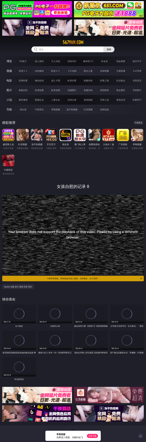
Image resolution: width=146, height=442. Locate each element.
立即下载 (92, 436)
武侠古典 (72, 99)
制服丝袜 (88, 80)
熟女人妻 (88, 70)
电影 (9, 80)
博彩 (9, 61)
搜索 (109, 49)
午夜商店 (39, 109)
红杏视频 (88, 109)
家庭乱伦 (39, 99)
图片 (9, 90)
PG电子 (23, 61)
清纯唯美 (104, 90)
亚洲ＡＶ (23, 70)
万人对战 (55, 61)
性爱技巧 (137, 99)
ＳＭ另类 (137, 70)
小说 (9, 100)
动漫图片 (72, 90)
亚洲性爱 (23, 80)
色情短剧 (104, 109)
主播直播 (120, 70)
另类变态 (137, 80)
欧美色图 (55, 90)
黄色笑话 (120, 99)
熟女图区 (120, 90)
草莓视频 (55, 109)
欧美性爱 (72, 80)
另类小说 (104, 99)
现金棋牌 (120, 61)
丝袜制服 (104, 70)
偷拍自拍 (39, 80)
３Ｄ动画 (72, 70)
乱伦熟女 (120, 80)
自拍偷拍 (39, 70)
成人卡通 (55, 80)
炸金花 (104, 61)
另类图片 (137, 90)
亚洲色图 (39, 90)
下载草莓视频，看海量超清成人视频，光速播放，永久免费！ (94, 278)
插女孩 (23, 109)
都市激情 (23, 99)
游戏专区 (72, 61)
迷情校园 (88, 99)
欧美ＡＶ (55, 70)
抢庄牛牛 (137, 61)
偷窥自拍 (23, 90)
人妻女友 (55, 99)
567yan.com (73, 42)
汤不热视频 (71, 109)
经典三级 (104, 80)
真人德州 (39, 61)
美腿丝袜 (88, 90)
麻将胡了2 (88, 61)
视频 (9, 71)
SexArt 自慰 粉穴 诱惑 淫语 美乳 (18, 286)
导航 (9, 109)
